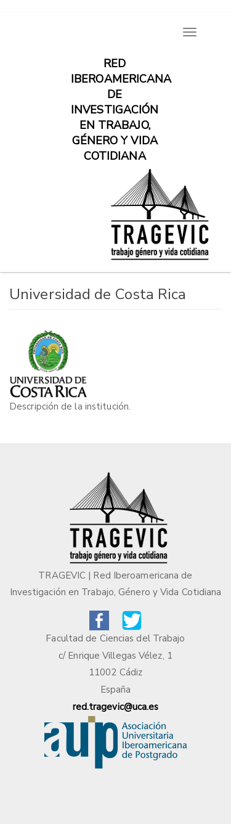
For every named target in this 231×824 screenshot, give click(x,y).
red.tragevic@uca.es (116, 707)
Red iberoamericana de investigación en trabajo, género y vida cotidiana (119, 69)
